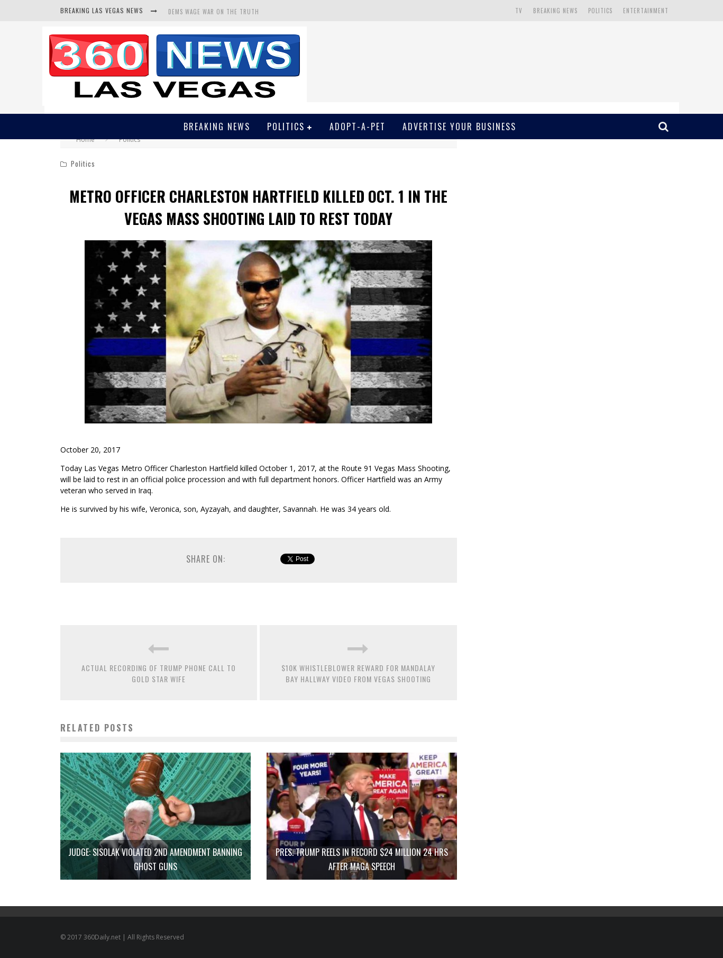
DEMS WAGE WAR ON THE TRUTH (213, 11)
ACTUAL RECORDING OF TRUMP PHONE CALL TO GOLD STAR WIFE (158, 673)
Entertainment (646, 10)
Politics (600, 10)
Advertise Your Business (459, 126)
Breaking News (555, 10)
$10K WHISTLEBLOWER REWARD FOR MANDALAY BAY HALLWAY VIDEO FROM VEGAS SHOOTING (358, 673)
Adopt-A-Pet (358, 126)
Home (85, 139)
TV (519, 10)
